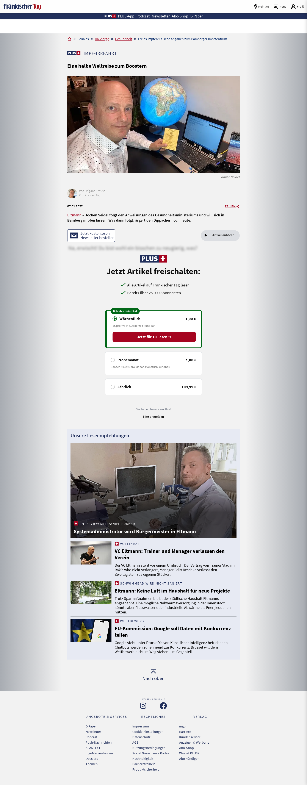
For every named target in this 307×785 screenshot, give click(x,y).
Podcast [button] (143, 16)
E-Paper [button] (196, 16)
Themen (92, 764)
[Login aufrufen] (297, 6)
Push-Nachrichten (99, 742)
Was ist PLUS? (189, 753)
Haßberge (102, 39)
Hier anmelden (153, 416)
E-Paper (91, 726)
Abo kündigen (189, 758)
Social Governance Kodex (150, 753)
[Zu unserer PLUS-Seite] (73, 53)
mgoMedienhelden (99, 753)
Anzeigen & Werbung (194, 742)
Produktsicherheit (145, 769)
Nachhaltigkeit (142, 758)
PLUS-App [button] (126, 16)
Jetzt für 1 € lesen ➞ (154, 336)
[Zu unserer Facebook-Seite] (163, 706)
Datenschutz (141, 737)
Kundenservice (190, 737)
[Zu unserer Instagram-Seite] (143, 705)
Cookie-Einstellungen (147, 731)
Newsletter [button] (161, 16)
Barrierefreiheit (143, 764)
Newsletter (93, 731)
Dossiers (92, 758)
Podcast (91, 737)
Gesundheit (123, 39)
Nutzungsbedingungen (149, 748)
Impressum (140, 726)
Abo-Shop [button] (180, 16)
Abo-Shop (186, 748)
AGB (135, 742)
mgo (182, 726)
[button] (110, 16)
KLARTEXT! (94, 748)
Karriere (185, 731)
